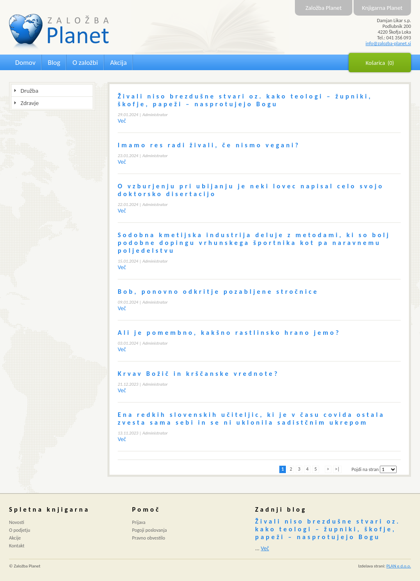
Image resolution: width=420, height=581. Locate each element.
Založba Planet (324, 7)
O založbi (85, 62)
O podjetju (19, 530)
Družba (29, 90)
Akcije (15, 538)
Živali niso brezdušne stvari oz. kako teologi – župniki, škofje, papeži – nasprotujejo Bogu (327, 529)
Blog (54, 62)
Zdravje (30, 103)
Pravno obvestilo (148, 538)
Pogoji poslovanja (149, 530)
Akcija (118, 62)
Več (122, 120)
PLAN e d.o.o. (398, 566)
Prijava (139, 522)
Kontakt (17, 546)
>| (337, 469)
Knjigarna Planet (382, 7)
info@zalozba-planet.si (388, 43)
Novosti (16, 522)
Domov (25, 62)
